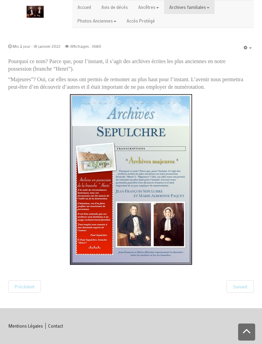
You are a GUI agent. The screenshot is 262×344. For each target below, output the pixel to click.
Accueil (84, 7)
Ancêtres (148, 7)
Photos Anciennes (96, 21)
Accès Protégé (141, 21)
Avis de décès (114, 7)
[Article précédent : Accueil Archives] (24, 286)
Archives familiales (189, 7)
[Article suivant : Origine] (240, 286)
